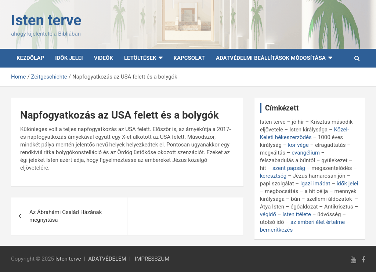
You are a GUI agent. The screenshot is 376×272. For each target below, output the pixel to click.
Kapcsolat (189, 58)
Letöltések (140, 58)
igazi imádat (315, 183)
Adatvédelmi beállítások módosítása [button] (271, 58)
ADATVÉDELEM (107, 258)
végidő (268, 214)
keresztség (273, 176)
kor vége (298, 145)
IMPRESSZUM (152, 258)
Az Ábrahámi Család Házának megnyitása (65, 216)
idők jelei (347, 183)
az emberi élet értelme (317, 222)
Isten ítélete (296, 214)
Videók (103, 58)
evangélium (306, 152)
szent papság (288, 168)
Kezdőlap (30, 58)
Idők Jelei (69, 58)
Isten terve (46, 20)
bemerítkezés (276, 229)
